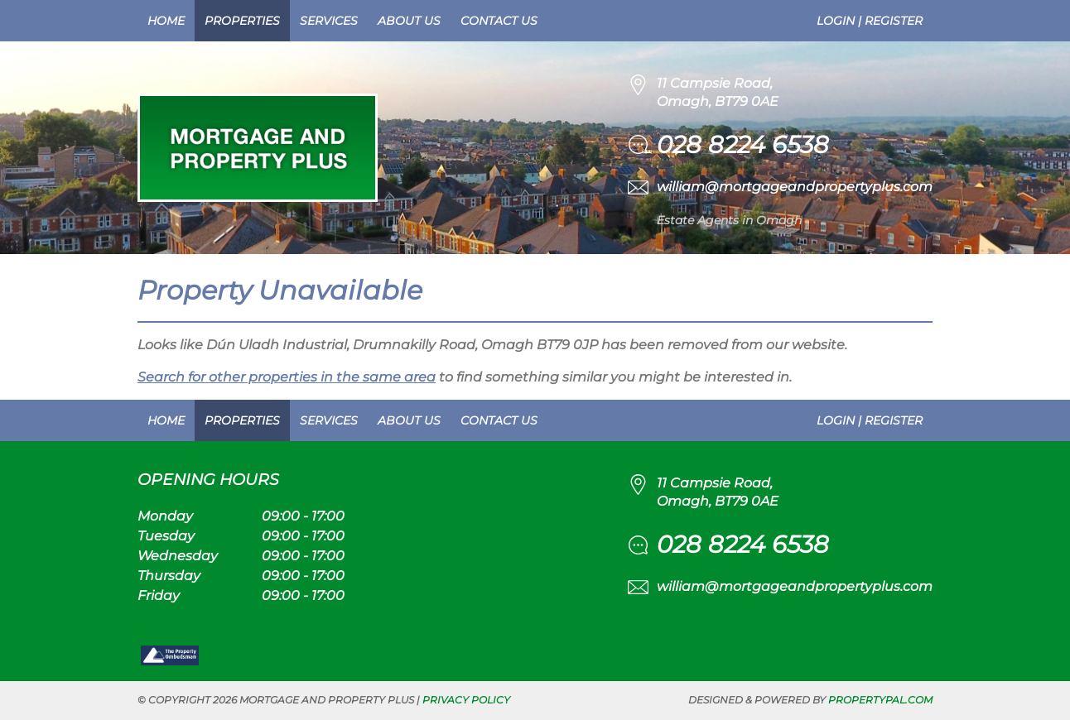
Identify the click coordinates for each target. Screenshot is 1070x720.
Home (166, 20)
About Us (409, 20)
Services (329, 20)
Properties (242, 20)
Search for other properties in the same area (286, 377)
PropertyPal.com (880, 700)
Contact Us (498, 20)
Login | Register (870, 20)
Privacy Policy (466, 700)
